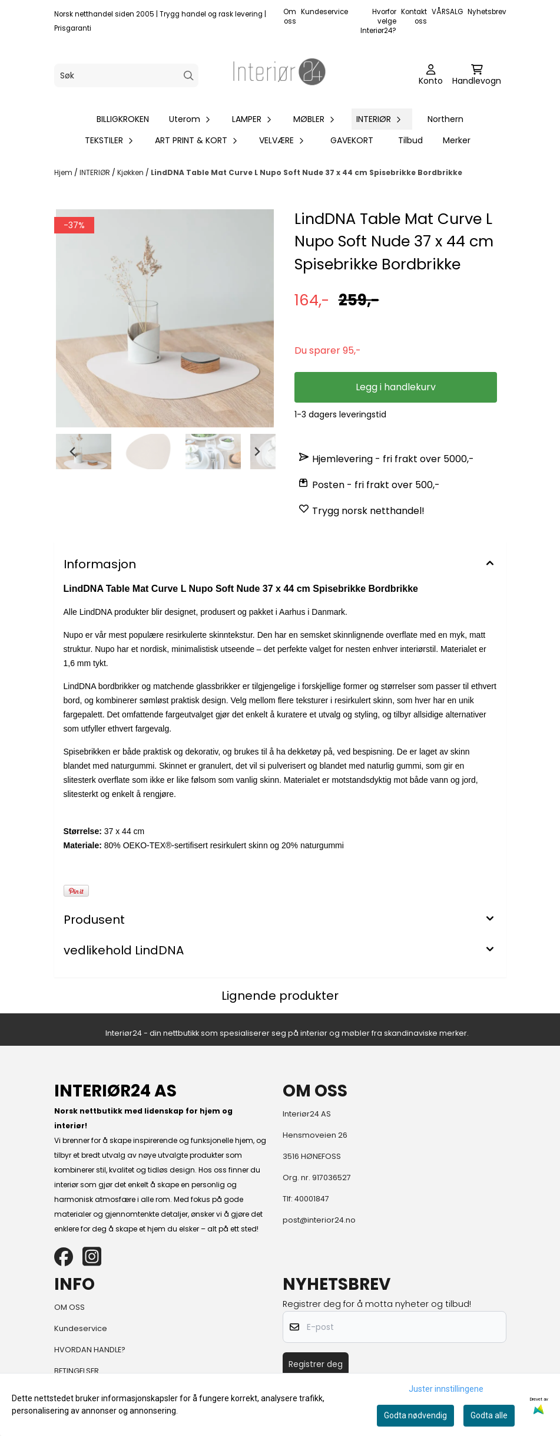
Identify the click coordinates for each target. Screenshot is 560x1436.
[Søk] (126, 75)
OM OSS (69, 1307)
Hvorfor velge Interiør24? (378, 21)
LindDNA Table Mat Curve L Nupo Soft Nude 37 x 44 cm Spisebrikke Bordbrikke (306, 172)
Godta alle (489, 1415)
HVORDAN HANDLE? (89, 1350)
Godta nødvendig (415, 1415)
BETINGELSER (76, 1371)
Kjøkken (131, 172)
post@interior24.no (319, 1220)
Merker (456, 140)
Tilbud (410, 140)
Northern (445, 119)
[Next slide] (256, 451)
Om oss (289, 16)
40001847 (311, 1199)
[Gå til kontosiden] (431, 75)
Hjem (64, 172)
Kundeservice (324, 12)
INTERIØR (95, 172)
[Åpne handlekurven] (477, 75)
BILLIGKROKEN (123, 119)
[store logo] (280, 75)
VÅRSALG (447, 12)
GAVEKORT (351, 140)
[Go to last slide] (73, 451)
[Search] (188, 75)
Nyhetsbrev (487, 12)
